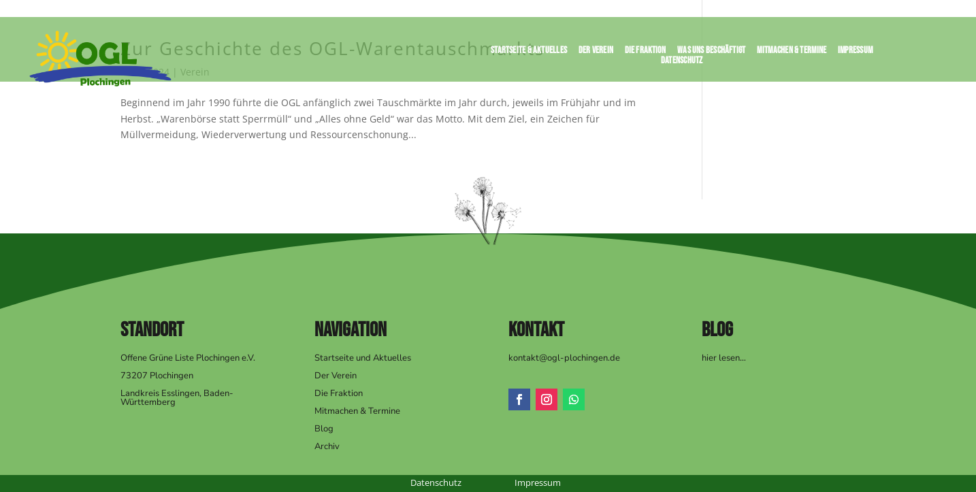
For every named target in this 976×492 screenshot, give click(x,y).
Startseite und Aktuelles (362, 358)
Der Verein (596, 53)
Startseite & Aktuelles (529, 53)
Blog (324, 429)
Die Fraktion (645, 53)
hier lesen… (724, 358)
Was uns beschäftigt (711, 53)
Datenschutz (682, 63)
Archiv (327, 446)
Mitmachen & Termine (791, 53)
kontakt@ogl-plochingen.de (564, 358)
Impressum (855, 53)
